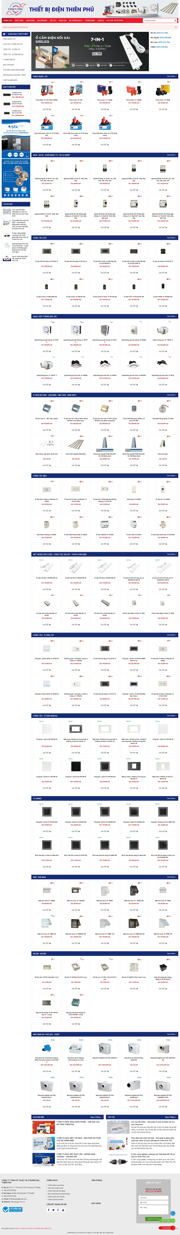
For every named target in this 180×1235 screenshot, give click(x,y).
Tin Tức (53, 20)
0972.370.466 (162, 47)
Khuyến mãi (42, 20)
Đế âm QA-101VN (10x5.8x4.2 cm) (47, 977)
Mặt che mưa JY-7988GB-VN (76, 934)
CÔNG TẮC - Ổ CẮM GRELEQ (13, 54)
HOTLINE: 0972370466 (114, 20)
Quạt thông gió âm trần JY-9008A (75, 375)
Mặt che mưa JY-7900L (163, 901)
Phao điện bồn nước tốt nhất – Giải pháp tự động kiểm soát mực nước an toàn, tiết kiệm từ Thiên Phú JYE (20, 224)
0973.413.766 (164, 42)
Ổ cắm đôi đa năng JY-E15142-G (46, 261)
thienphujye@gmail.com (18, 1199)
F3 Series (37, 798)
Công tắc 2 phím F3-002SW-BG (76, 822)
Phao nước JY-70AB (163, 100)
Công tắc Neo (40, 476)
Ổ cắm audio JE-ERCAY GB (75, 297)
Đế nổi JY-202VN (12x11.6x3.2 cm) (134, 977)
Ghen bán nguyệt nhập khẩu (76, 454)
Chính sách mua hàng (55, 1185)
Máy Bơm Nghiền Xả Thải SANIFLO (105, 1058)
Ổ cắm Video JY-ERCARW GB (47, 297)
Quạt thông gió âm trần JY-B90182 (134, 375)
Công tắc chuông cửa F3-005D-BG (163, 822)
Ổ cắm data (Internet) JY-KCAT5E (163, 534)
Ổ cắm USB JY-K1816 (134, 534)
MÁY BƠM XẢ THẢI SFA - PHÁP (14, 75)
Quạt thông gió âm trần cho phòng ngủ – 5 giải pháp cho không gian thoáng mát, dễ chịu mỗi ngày (20, 248)
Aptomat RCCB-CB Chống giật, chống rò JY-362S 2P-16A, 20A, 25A (76, 216)
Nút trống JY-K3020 (134, 499)
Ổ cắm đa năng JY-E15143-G (163, 261)
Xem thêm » (171, 76)
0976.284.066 (165, 38)
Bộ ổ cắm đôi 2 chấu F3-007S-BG (75, 855)
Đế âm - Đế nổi (39, 954)
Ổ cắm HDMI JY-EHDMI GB (162, 297)
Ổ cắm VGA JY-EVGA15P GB (134, 297)
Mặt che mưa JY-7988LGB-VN (133, 934)
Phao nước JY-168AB (133, 100)
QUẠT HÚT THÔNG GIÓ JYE (13, 44)
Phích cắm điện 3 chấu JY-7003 (163, 613)
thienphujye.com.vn (18, 1202)
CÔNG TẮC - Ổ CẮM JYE (11, 49)
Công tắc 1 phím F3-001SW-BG (105, 777)
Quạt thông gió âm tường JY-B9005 (134, 340)
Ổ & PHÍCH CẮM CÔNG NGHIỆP (14, 70)
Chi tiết (47, 109)
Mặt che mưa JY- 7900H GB (133, 901)
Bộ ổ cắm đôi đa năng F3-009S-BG (134, 855)
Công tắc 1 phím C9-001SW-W (162, 739)
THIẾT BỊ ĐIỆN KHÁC (10, 80)
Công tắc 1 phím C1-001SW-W (46, 777)
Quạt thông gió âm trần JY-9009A (104, 375)
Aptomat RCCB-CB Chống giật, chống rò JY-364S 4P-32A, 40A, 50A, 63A (163, 216)
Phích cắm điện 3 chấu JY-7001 (134, 613)
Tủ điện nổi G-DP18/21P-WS (17, 93)
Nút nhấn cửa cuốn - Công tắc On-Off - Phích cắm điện (60, 554)
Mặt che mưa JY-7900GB (75, 901)
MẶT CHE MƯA (8, 65)
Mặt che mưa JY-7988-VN (47, 934)
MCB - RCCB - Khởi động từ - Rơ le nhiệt (51, 155)
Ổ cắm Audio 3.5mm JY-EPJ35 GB (105, 297)
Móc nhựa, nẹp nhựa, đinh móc (47, 454)
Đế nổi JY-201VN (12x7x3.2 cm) (76, 977)
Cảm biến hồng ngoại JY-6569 (162, 418)
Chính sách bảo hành (55, 1199)
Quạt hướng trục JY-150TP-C (47, 375)
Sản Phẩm (30, 20)
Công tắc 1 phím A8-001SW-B (75, 777)
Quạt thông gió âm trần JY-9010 (163, 375)
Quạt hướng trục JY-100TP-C (163, 340)
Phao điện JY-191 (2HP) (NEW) (47, 100)
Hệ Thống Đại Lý (75, 20)
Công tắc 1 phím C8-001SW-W (46, 739)
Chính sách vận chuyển (56, 1197)
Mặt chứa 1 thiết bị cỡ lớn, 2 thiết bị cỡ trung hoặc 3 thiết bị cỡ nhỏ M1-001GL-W (134, 741)
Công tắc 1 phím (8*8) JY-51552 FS (47, 658)
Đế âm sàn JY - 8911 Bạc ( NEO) (47, 418)
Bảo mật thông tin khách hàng (58, 1194)
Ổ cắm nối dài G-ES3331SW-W (46, 578)
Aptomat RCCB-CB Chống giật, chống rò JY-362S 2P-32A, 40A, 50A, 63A (105, 216)
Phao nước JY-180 (75, 100)
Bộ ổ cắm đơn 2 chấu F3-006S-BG (46, 855)
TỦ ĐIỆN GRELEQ (9, 60)
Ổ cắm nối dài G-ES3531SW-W (104, 578)
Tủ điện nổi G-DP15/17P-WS (17, 103)
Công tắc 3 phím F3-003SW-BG (105, 822)
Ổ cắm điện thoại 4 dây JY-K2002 (75, 534)
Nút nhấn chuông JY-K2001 (46, 534)
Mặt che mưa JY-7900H (105, 901)
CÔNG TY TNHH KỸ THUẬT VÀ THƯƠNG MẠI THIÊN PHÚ (33, 1228)
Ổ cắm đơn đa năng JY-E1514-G (76, 261)
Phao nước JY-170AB (104, 100)
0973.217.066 (162, 33)
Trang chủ (7, 20)
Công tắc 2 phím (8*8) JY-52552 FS (47, 694)
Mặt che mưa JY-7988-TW (163, 934)
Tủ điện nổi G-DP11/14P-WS (17, 112)
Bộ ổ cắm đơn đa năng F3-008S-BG (105, 855)
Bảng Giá (62, 20)
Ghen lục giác (163, 454)
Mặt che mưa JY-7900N (46, 901)
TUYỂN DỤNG (90, 20)
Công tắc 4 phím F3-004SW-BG (134, 822)
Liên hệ (101, 20)
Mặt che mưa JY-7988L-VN (104, 934)
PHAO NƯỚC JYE (9, 39)
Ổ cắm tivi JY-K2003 (163, 499)
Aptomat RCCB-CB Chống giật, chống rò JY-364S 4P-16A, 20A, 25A (134, 216)
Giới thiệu (19, 20)
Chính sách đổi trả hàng (56, 1191)
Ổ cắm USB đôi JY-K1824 (104, 534)
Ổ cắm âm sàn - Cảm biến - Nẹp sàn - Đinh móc (54, 395)
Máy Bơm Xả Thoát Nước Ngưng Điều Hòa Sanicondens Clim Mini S (47, 1060)
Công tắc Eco (40, 238)
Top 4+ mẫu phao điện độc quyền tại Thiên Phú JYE (20, 258)
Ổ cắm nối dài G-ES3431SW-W (75, 578)
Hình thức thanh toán (55, 1188)
